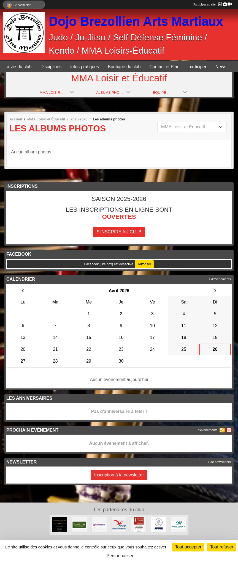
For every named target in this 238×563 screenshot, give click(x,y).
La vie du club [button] (18, 66)
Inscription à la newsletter (119, 475)
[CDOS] (158, 524)
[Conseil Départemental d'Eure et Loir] (79, 524)
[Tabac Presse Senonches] (139, 524)
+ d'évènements (220, 279)
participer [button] (197, 66)
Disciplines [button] (50, 66)
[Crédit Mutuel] (99, 524)
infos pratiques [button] (84, 66)
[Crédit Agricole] (178, 524)
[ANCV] (119, 524)
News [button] (220, 66)
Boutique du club (124, 66)
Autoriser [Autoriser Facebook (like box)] (144, 264)
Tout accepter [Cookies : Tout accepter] (188, 547)
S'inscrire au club (118, 232)
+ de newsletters (219, 461)
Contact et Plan (164, 66)
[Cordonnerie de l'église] (59, 524)
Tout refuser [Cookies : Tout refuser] (221, 547)
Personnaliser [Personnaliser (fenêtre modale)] (120, 555)
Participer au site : (212, 4)
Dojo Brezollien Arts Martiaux (136, 21)
